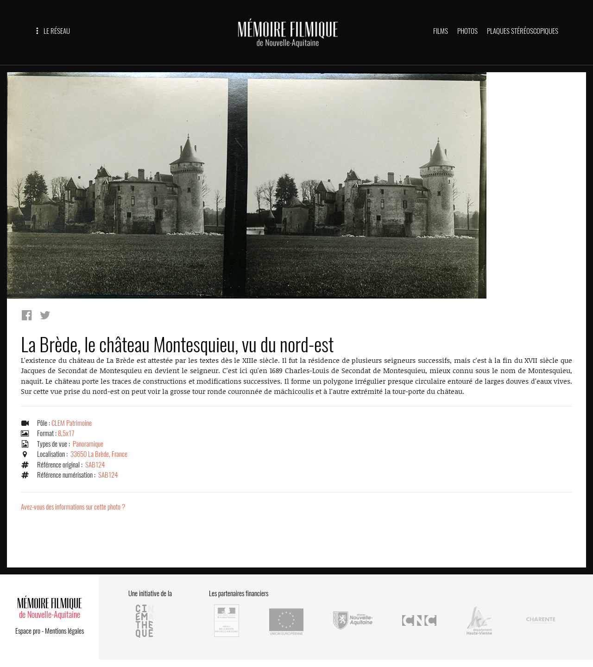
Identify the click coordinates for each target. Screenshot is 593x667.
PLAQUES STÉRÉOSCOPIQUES (522, 31)
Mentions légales (64, 631)
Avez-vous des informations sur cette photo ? (73, 506)
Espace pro (27, 631)
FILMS (440, 31)
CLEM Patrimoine (71, 423)
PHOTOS (467, 31)
